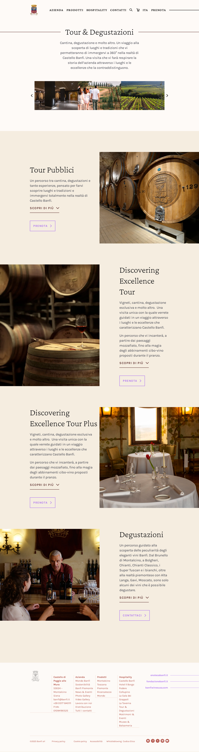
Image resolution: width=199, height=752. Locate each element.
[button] (32, 95)
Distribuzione (83, 707)
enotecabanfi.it (159, 675)
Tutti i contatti (84, 710)
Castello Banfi (127, 681)
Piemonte (102, 688)
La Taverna (125, 703)
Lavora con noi (84, 703)
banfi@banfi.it (62, 699)
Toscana (102, 684)
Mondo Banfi (83, 681)
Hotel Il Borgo (126, 684)
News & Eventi (84, 692)
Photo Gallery (83, 696)
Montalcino (103, 681)
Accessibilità (96, 741)
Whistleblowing (114, 741)
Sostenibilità (83, 684)
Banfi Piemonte (84, 688)
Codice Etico (129, 741)
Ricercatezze (104, 692)
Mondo (101, 696)
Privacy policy (58, 741)
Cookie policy (80, 741)
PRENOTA (158, 10)
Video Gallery (83, 699)
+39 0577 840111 (62, 703)
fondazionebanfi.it (157, 681)
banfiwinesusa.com (156, 687)
